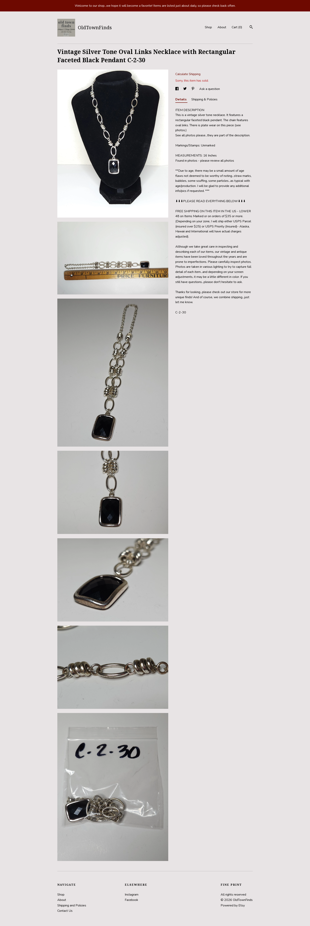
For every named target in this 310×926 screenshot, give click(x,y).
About (221, 27)
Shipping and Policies (71, 905)
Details (181, 99)
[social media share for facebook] (177, 89)
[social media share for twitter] (185, 89)
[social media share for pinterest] (193, 89)
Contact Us (65, 911)
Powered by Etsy (233, 905)
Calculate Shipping (187, 74)
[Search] (251, 27)
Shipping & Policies (204, 99)
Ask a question (209, 89)
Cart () (237, 27)
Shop (208, 27)
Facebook (131, 900)
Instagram (131, 894)
